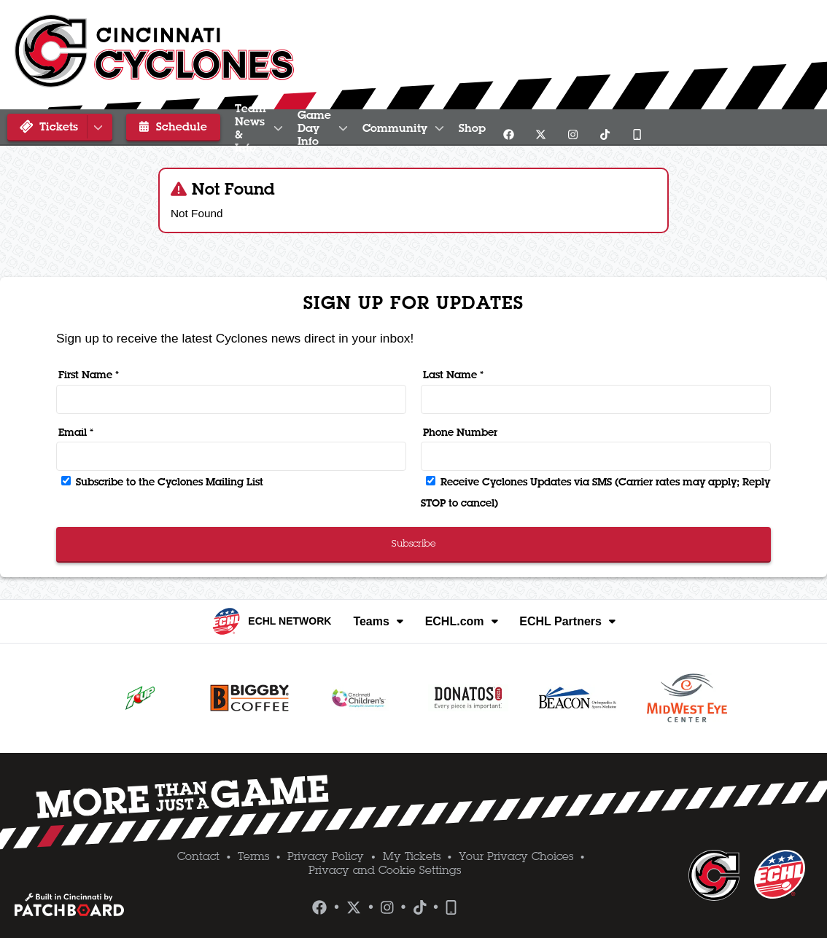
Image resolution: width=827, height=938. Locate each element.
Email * (75, 432)
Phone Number (460, 432)
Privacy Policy (325, 856)
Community (552, 127)
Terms (253, 856)
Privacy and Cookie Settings (384, 870)
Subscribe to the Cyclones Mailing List (162, 481)
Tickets (62, 126)
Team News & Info (289, 127)
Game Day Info (429, 127)
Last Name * (453, 374)
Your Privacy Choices (516, 856)
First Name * (88, 374)
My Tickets (411, 856)
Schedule (163, 126)
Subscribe (414, 543)
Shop (637, 127)
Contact (198, 856)
